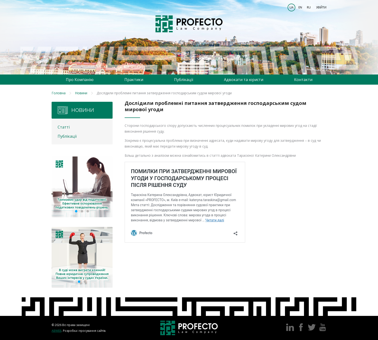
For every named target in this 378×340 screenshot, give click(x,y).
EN (300, 7)
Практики (133, 79)
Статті (64, 127)
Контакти (303, 79)
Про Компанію (80, 79)
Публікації (183, 79)
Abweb (56, 331)
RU (309, 7)
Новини (81, 93)
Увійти (321, 7)
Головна (59, 93)
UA (292, 7)
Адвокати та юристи (243, 79)
